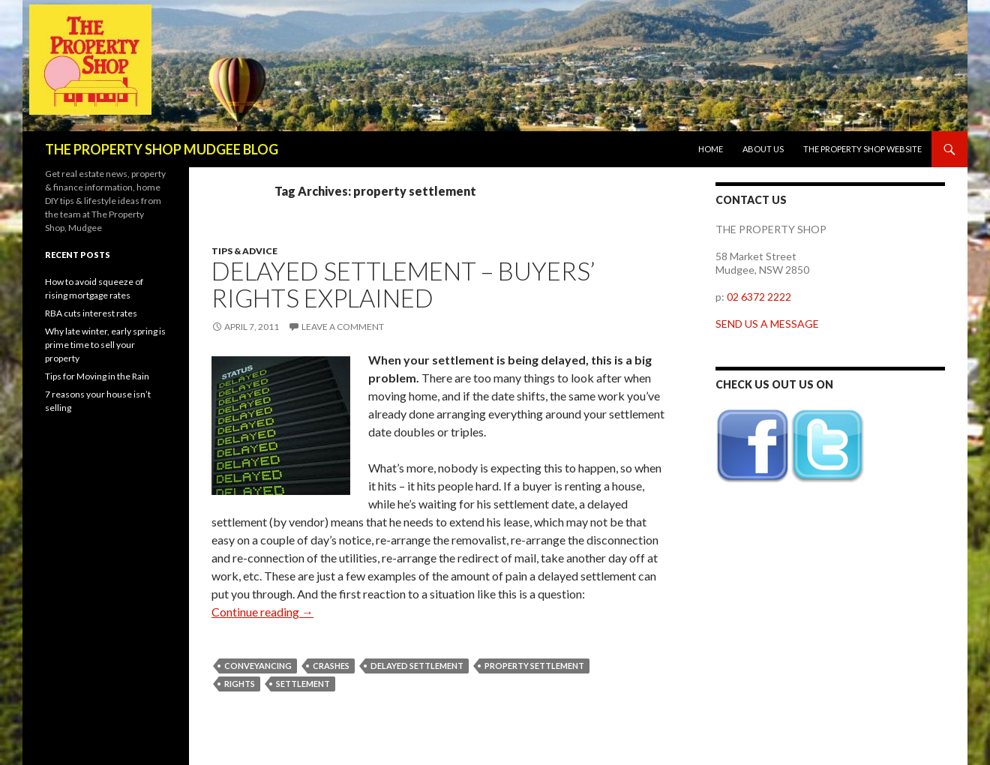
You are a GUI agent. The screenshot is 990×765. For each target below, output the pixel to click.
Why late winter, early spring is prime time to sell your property (105, 345)
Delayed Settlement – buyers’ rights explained (403, 284)
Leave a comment (343, 326)
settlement (303, 683)
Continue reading (263, 611)
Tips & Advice (245, 250)
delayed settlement (417, 665)
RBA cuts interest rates (91, 313)
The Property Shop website (862, 149)
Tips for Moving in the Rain (97, 376)
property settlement (534, 665)
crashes (331, 665)
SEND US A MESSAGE (767, 323)
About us (763, 149)
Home (710, 149)
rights (239, 683)
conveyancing (258, 665)
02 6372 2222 (759, 296)
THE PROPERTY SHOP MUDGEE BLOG (161, 149)
